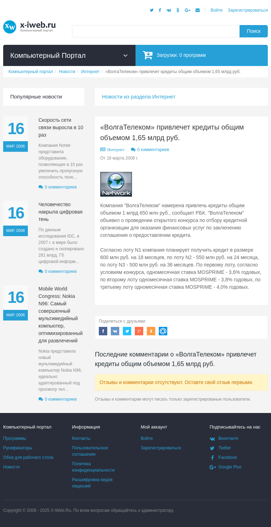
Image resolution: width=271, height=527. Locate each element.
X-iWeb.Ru (60, 510)
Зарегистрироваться (248, 10)
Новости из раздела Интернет (138, 97)
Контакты (81, 438)
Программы (14, 438)
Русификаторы (17, 447)
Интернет (116, 150)
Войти (217, 10)
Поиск (254, 31)
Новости (11, 467)
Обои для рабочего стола (28, 457)
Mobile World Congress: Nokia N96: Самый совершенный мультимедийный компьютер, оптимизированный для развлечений (60, 314)
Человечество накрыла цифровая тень (60, 212)
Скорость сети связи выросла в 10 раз (60, 127)
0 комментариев (153, 149)
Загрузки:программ (174, 55)
